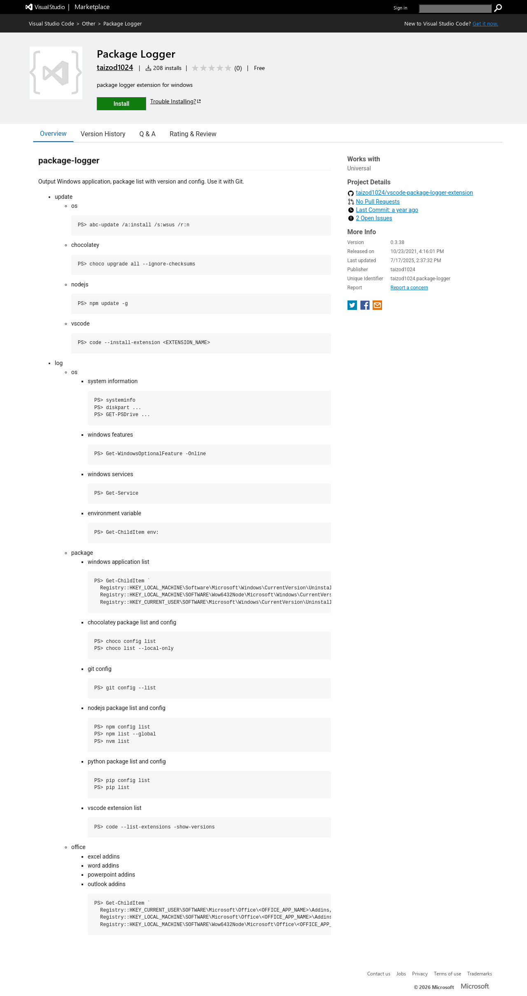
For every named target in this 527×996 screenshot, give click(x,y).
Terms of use (447, 973)
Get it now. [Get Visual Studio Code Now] (485, 23)
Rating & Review (193, 134)
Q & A (148, 134)
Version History (103, 134)
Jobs (401, 973)
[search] (455, 8)
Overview (53, 133)
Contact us (378, 973)
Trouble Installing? (176, 101)
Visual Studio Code (51, 23)
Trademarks (479, 973)
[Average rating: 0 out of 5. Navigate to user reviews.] (215, 68)
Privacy (420, 973)
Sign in (400, 8)
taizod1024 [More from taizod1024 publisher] (115, 67)
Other (89, 23)
